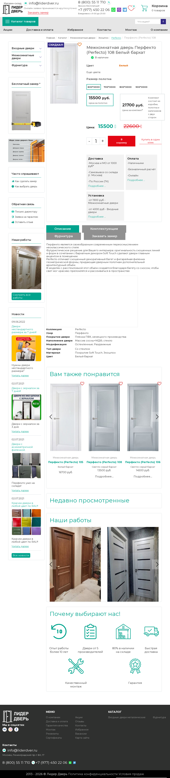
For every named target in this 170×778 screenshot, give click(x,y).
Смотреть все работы (22, 296)
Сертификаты (54, 737)
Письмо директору (26, 211)
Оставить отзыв (24, 222)
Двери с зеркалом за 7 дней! (25, 390)
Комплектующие (104, 229)
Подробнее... (104, 476)
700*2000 (110, 87)
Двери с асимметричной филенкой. (22, 446)
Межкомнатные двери (23, 57)
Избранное (75, 29)
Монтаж (131, 29)
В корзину (121, 141)
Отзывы (79, 721)
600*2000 (94, 87)
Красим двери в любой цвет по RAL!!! (25, 504)
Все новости (21, 555)
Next (157, 417)
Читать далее (20, 375)
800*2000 (125, 87)
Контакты (104, 29)
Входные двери (23, 48)
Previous (51, 417)
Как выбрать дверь (26, 186)
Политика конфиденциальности (93, 774)
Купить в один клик (150, 141)
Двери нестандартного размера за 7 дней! (24, 329)
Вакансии (81, 733)
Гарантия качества (57, 725)
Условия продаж (131, 774)
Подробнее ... (97, 185)
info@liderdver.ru (44, 3)
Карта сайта (82, 737)
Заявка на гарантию (26, 216)
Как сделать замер (26, 181)
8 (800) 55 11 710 (92, 2)
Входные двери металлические (126, 717)
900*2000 (141, 87)
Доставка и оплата (39, 29)
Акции (7, 29)
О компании (159, 29)
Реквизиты (52, 733)
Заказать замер (38, 12)
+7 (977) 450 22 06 (94, 9)
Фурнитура (19, 65)
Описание (62, 229)
